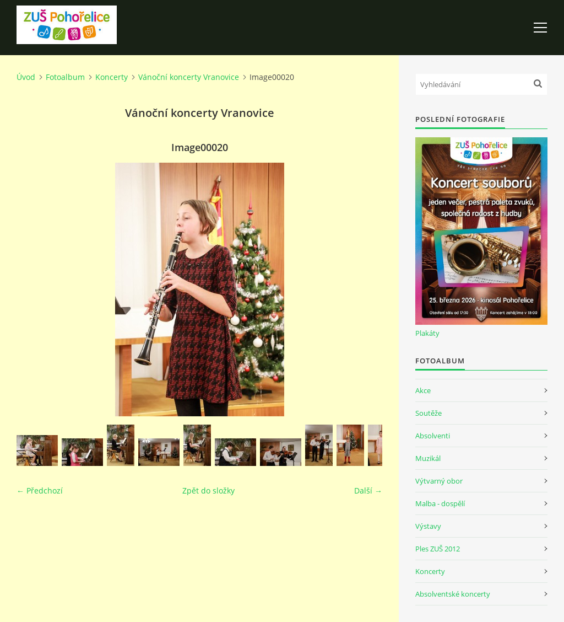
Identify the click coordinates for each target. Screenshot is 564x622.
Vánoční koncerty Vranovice (188, 77)
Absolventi (432, 436)
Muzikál (428, 458)
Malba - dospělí (440, 503)
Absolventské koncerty (452, 594)
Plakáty (427, 333)
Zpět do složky (208, 490)
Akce (423, 390)
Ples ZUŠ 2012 (437, 549)
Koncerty (111, 77)
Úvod (26, 77)
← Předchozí (40, 490)
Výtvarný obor (439, 481)
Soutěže (428, 413)
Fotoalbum (65, 77)
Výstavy (428, 526)
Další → (368, 490)
